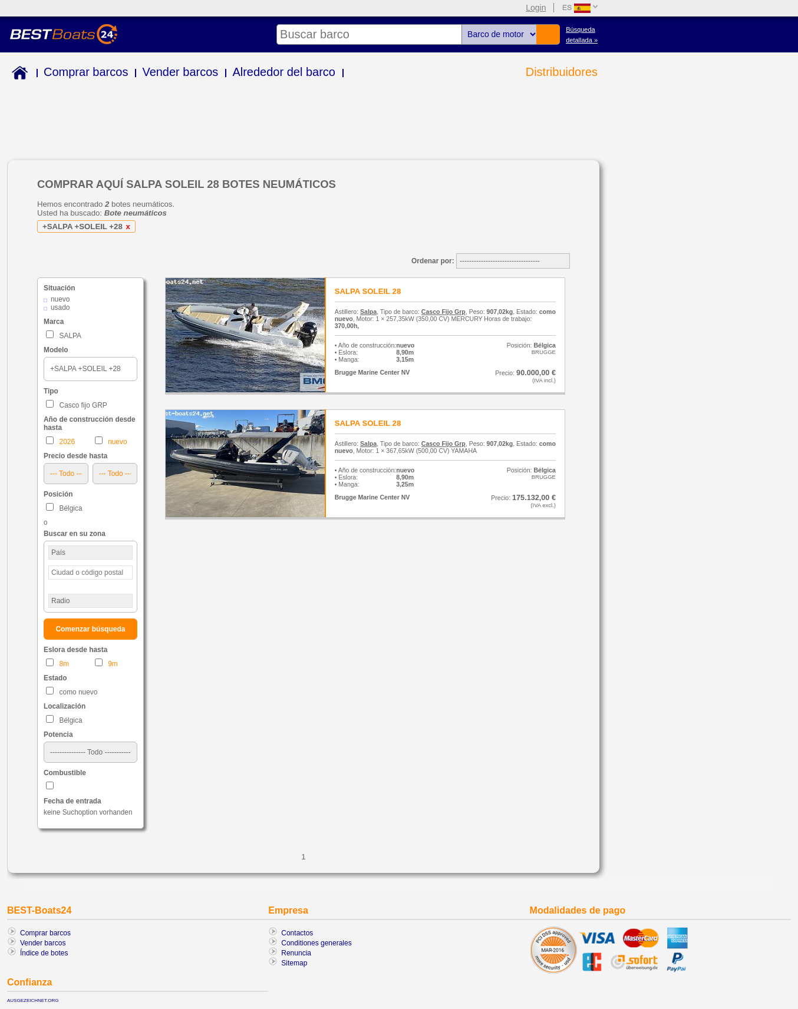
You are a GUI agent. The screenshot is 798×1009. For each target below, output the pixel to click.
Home (17, 74)
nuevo (60, 299)
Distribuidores (562, 71)
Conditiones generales (316, 943)
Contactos (297, 933)
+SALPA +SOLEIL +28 (88, 226)
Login (536, 7)
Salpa (368, 311)
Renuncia (296, 953)
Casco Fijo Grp (443, 311)
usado (60, 307)
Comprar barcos (86, 71)
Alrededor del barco (283, 71)
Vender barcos (180, 71)
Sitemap (294, 963)
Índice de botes (44, 953)
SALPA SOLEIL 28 (368, 291)
